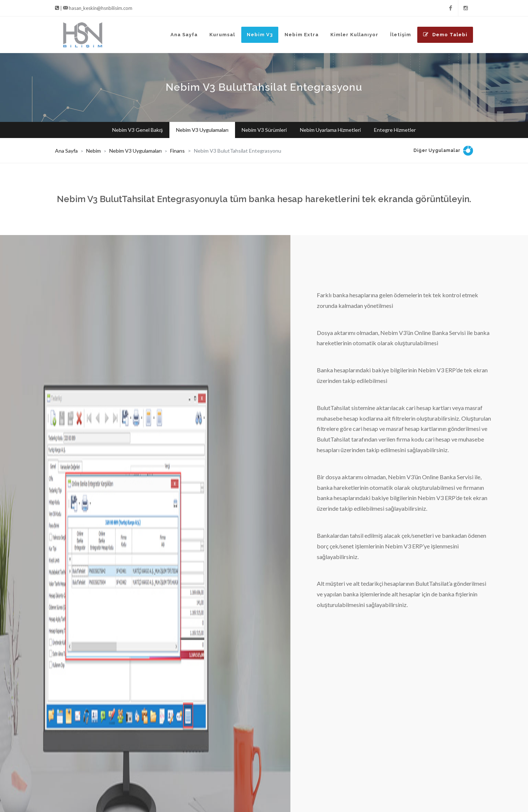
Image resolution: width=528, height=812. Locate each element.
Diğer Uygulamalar (437, 150)
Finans (177, 151)
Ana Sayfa (66, 151)
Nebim (93, 151)
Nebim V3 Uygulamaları (135, 151)
